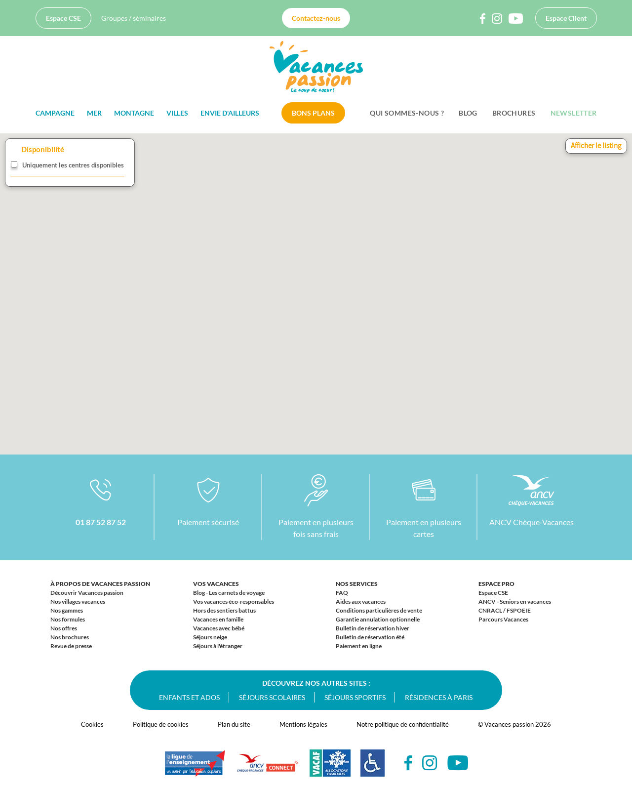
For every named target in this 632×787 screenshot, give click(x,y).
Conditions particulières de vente (379, 610)
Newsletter (574, 113)
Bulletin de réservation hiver (372, 628)
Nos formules (67, 619)
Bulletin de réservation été (370, 637)
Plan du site (234, 724)
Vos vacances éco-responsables (233, 601)
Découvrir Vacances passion (86, 592)
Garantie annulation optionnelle (378, 619)
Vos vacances (216, 583)
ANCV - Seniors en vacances (514, 601)
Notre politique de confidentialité (402, 724)
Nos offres (63, 628)
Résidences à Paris (439, 697)
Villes (177, 113)
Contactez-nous (316, 18)
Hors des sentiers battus (224, 610)
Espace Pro (496, 583)
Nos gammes (66, 610)
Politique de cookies (161, 724)
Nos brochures (69, 637)
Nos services (357, 583)
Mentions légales (303, 724)
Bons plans (313, 113)
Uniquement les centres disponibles (73, 165)
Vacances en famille (218, 619)
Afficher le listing (596, 145)
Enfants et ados (189, 697)
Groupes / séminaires (133, 18)
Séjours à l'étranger (217, 646)
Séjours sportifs (355, 697)
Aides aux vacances (361, 601)
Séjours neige (210, 637)
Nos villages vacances (77, 601)
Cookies (92, 724)
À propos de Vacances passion (100, 583)
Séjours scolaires (272, 697)
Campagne (55, 113)
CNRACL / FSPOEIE (504, 610)
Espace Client (566, 18)
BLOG (468, 113)
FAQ (342, 592)
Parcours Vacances (503, 619)
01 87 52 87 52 (101, 522)
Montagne (134, 113)
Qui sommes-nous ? (407, 113)
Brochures (514, 113)
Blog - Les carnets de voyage (229, 592)
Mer (94, 113)
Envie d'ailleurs (229, 113)
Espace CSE (63, 18)
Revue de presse (71, 646)
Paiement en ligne (359, 646)
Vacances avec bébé (218, 628)
